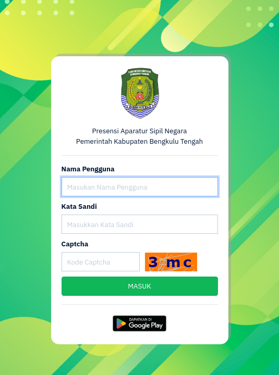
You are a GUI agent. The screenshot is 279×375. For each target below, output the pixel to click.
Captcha (75, 243)
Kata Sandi (79, 206)
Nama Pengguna (88, 168)
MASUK (139, 286)
